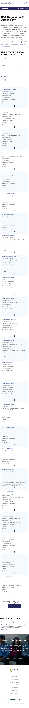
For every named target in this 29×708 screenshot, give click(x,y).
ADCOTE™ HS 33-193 (10, 514)
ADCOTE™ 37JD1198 (10, 235)
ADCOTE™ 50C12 (10, 404)
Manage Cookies (14, 695)
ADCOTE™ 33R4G (10, 152)
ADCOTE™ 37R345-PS (11, 319)
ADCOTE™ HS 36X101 (11, 89)
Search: (14, 80)
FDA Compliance (14, 693)
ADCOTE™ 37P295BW (11, 256)
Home (14, 674)
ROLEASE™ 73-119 (10, 576)
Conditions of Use (14, 682)
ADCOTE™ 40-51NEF (10, 383)
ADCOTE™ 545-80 (10, 469)
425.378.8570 (25, 8)
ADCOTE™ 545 (9, 448)
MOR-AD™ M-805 (10, 555)
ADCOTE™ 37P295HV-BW (11, 298)
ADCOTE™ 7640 (9, 491)
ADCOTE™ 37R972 (10, 340)
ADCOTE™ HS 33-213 (10, 535)
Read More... (4, 629)
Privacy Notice (14, 687)
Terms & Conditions (14, 685)
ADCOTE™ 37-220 (10, 214)
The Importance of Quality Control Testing (14, 622)
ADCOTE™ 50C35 (10, 427)
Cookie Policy (14, 690)
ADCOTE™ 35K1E (10, 193)
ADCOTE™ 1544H (10, 110)
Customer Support (14, 679)
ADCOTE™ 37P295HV (11, 277)
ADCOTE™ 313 (9, 131)
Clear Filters (3, 76)
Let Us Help (14, 606)
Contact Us (14, 676)
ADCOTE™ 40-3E (10, 362)
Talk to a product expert (14, 658)
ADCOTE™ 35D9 (9, 172)
